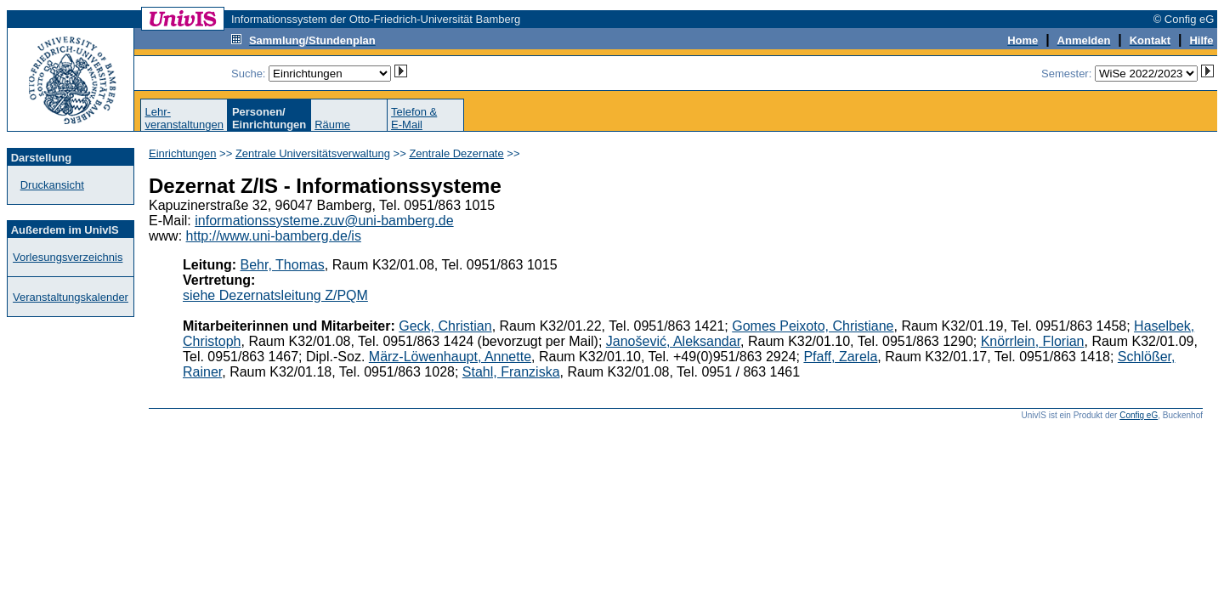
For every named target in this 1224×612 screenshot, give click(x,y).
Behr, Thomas (283, 265)
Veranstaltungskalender (70, 297)
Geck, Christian (445, 326)
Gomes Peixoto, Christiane (812, 326)
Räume (332, 124)
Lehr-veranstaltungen (184, 118)
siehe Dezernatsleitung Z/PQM (275, 295)
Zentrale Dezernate (456, 153)
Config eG (1138, 415)
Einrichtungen (183, 153)
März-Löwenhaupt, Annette (450, 356)
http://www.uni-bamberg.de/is (273, 236)
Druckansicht (52, 184)
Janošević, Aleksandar (673, 341)
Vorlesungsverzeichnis (67, 257)
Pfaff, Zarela (840, 356)
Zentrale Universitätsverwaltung (312, 153)
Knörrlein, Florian (1033, 341)
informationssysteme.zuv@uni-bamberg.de (324, 220)
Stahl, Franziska (511, 372)
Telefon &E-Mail (414, 118)
